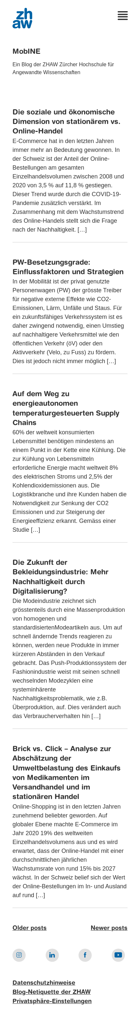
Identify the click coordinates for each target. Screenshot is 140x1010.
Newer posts (109, 928)
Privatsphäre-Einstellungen (52, 1001)
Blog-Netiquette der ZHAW (51, 992)
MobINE (26, 51)
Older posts (29, 928)
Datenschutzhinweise (43, 983)
